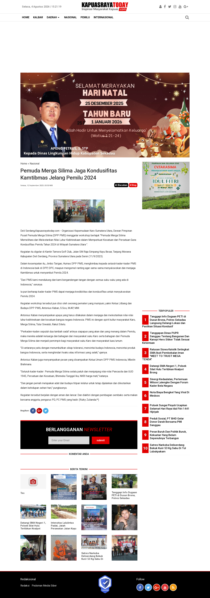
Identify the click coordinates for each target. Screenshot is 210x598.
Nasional (34, 163)
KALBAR (38, 17)
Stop (133, 185)
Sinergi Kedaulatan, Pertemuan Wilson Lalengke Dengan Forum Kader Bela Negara (169, 382)
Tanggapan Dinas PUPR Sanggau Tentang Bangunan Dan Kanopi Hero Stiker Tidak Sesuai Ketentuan (165, 337)
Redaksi (25, 585)
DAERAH (52, 17)
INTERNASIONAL (103, 17)
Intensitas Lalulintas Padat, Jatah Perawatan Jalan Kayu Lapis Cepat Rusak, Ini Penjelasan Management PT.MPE (63, 530)
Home (23, 163)
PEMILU (85, 17)
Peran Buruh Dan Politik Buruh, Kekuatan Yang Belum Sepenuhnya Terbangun (168, 435)
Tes (22, 493)
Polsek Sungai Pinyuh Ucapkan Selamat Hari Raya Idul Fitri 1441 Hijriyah (169, 408)
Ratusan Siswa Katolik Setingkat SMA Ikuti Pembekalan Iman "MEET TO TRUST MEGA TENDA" (165, 354)
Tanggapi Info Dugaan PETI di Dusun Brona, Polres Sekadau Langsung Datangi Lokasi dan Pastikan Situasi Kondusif (124, 499)
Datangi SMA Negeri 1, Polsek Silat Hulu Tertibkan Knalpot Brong (33, 527)
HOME (25, 17)
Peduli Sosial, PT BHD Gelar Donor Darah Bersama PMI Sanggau (167, 422)
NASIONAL (70, 17)
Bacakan (121, 185)
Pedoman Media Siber (44, 585)
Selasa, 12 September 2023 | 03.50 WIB (36, 185)
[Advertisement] (105, 45)
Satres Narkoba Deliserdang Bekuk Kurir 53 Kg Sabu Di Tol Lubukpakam (92, 557)
